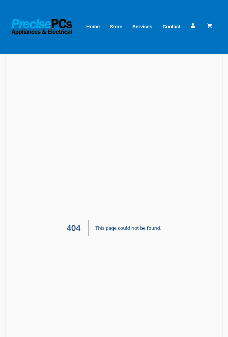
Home (93, 26)
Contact (172, 26)
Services (142, 26)
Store (116, 26)
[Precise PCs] (41, 27)
